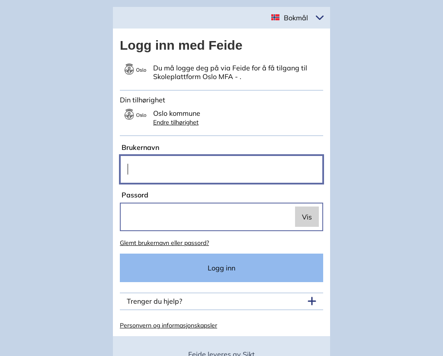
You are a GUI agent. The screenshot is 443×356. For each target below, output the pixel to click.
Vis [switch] (307, 217)
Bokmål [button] (296, 17)
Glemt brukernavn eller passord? (164, 243)
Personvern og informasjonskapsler (168, 325)
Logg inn (221, 268)
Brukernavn (139, 147)
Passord (134, 195)
